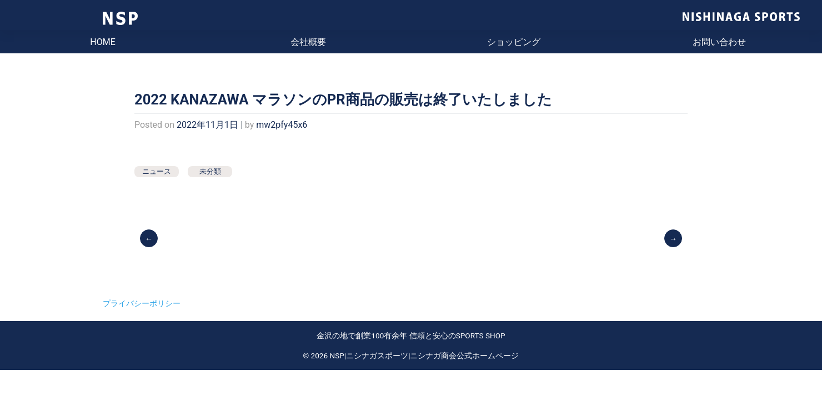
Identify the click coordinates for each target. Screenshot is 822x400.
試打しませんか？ (674, 237)
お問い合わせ (719, 42)
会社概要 (308, 42)
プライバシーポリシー (142, 303)
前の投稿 (150, 237)
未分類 (210, 171)
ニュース (156, 171)
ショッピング (513, 42)
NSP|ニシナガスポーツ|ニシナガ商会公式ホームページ (424, 355)
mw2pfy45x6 (281, 124)
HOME (102, 42)
